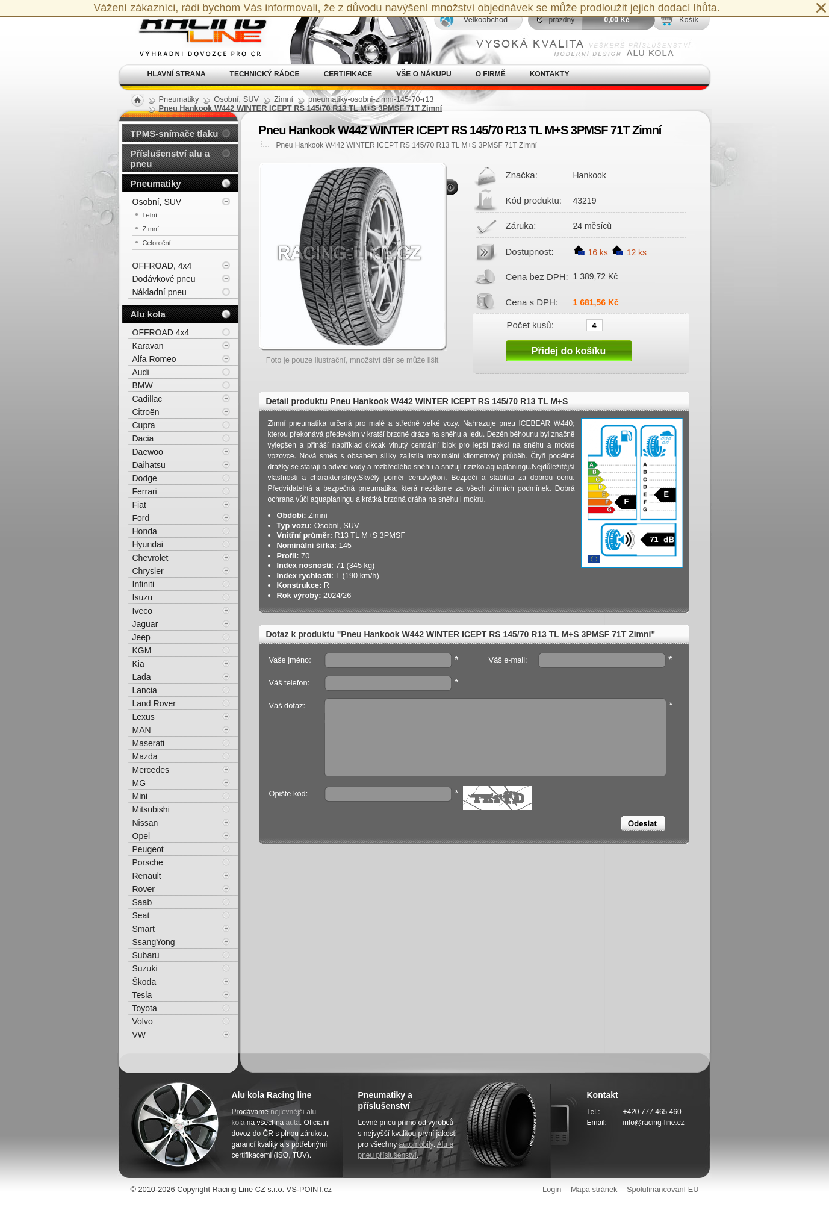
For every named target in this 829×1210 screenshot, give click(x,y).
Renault (146, 876)
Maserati (148, 743)
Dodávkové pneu (164, 279)
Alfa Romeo (154, 359)
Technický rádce (265, 74)
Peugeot (148, 849)
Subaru (146, 955)
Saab (142, 902)
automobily (416, 1144)
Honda (144, 531)
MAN (141, 730)
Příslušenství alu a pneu (170, 158)
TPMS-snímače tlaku (175, 133)
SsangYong (153, 942)
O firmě (491, 74)
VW (139, 1035)
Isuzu (142, 597)
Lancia (144, 690)
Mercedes (150, 770)
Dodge (144, 478)
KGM (142, 650)
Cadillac (147, 399)
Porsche (147, 862)
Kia (138, 664)
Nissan (145, 823)
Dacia (143, 438)
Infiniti (143, 584)
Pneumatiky (156, 183)
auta (293, 1122)
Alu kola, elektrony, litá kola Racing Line (195, 32)
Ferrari (144, 491)
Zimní (151, 228)
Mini (140, 796)
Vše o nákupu (423, 74)
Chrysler (148, 571)
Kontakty (550, 74)
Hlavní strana (176, 74)
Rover (143, 889)
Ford (141, 518)
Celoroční (157, 242)
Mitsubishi (151, 809)
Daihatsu (149, 465)
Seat (141, 915)
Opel (141, 836)
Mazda (145, 756)
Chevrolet (150, 558)
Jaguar (145, 624)
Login (551, 1189)
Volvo (142, 1021)
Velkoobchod (486, 19)
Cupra (143, 425)
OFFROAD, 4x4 (162, 265)
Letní (150, 215)
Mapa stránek (594, 1189)
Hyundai (147, 544)
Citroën (146, 412)
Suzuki (145, 968)
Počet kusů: (530, 324)
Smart (143, 929)
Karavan (148, 346)
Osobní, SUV (157, 202)
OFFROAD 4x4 (161, 332)
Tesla (142, 995)
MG (139, 783)
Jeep (141, 637)
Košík (688, 19)
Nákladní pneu (159, 292)
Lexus (143, 717)
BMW (142, 385)
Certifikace (348, 74)
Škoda (144, 982)
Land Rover (154, 703)
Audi (140, 372)
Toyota (144, 1008)
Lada (141, 677)
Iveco (142, 611)
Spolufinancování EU (663, 1189)
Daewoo (147, 452)
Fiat (139, 505)
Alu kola (148, 314)
